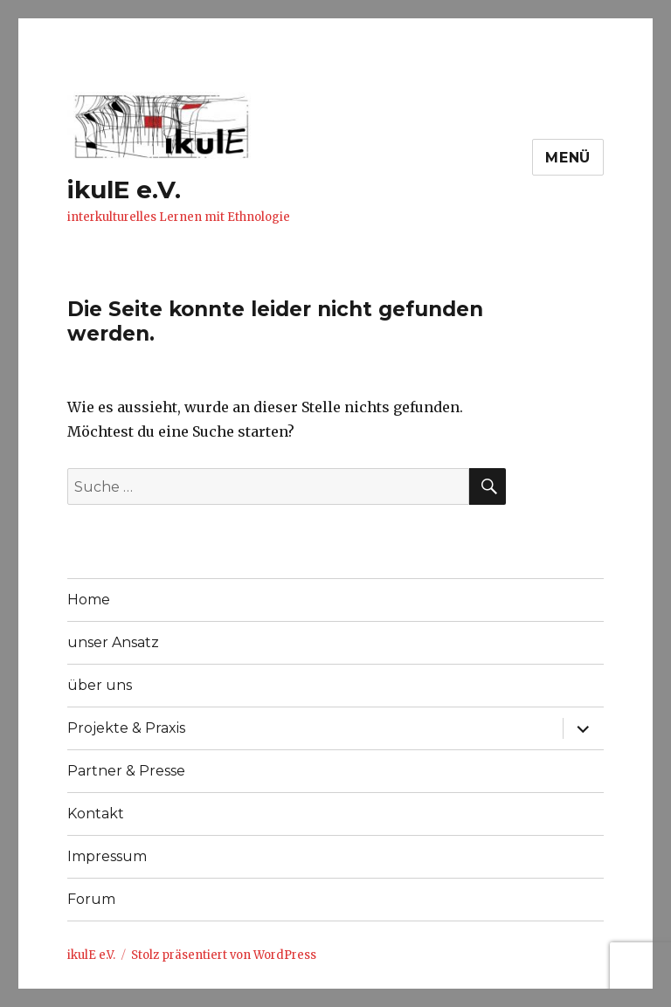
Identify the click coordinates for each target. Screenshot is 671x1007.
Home (88, 599)
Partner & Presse (126, 770)
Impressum (107, 856)
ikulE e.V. (124, 189)
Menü (568, 157)
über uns (99, 685)
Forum (91, 899)
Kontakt (95, 813)
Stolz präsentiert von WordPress (223, 955)
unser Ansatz (113, 642)
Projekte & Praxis (126, 728)
